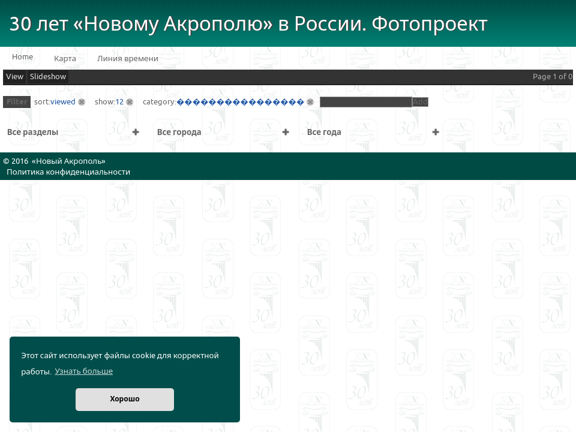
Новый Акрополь (68, 161)
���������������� (240, 102)
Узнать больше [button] (84, 371)
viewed (63, 102)
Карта (65, 59)
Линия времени (127, 59)
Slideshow (48, 77)
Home (22, 57)
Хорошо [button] (124, 399)
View (14, 77)
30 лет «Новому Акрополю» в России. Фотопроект (248, 24)
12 (119, 102)
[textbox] (366, 102)
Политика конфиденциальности (68, 172)
